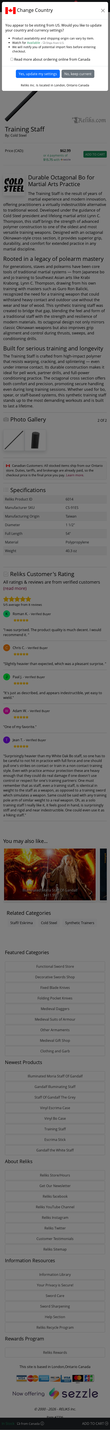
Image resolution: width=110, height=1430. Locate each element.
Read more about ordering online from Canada (52, 59)
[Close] (102, 10)
